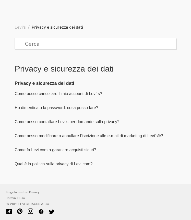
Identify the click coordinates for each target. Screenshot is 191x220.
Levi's (20, 27)
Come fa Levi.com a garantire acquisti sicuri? (55, 150)
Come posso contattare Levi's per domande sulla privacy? (67, 122)
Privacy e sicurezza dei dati (44, 83)
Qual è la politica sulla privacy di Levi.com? (53, 164)
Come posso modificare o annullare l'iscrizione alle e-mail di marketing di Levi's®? (89, 136)
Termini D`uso (15, 198)
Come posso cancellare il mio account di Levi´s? (58, 93)
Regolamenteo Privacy (22, 192)
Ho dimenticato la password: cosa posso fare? (56, 108)
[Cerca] (95, 43)
